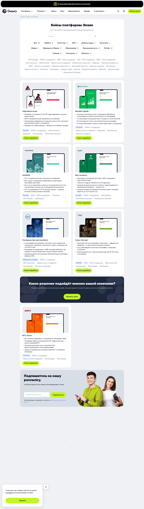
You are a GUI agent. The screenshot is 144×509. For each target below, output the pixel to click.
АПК (75, 43)
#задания (96, 63)
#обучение (44, 69)
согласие (9, 493)
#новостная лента (31, 69)
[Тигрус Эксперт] (98, 242)
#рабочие (102, 69)
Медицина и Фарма (52, 48)
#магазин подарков (97, 66)
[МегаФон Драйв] (98, 111)
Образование (72, 48)
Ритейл (108, 48)
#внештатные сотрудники (60, 63)
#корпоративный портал (61, 66)
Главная (22, 17)
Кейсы (28, 17)
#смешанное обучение (72, 72)
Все (37, 43)
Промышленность (91, 48)
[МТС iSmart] (45, 336)
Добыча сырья (89, 43)
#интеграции (33, 60)
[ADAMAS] (45, 175)
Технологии (72, 53)
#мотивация (110, 66)
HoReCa (48, 43)
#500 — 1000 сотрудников (106, 60)
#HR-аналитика (31, 63)
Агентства (62, 43)
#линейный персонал (80, 66)
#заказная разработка (110, 63)
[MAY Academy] (98, 175)
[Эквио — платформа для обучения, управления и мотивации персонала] (9, 11)
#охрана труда (66, 69)
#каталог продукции (42, 66)
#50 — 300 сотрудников (86, 60)
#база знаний (44, 63)
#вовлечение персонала (81, 63)
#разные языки (113, 69)
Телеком (57, 53)
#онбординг (54, 69)
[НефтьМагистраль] (45, 111)
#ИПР (31, 66)
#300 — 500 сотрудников (66, 60)
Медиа (35, 48)
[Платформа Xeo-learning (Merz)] (45, 242)
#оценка (77, 69)
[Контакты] (124, 11)
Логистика (105, 43)
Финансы (87, 53)
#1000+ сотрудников (47, 60)
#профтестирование (89, 69)
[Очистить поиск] (95, 36)
